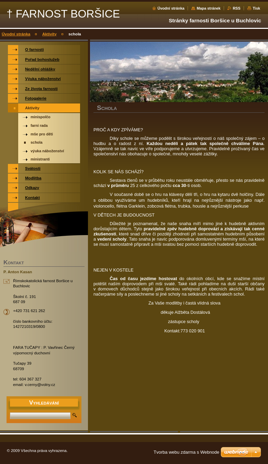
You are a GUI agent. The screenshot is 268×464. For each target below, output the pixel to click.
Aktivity (49, 34)
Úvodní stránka (171, 8)
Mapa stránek (209, 8)
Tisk (256, 8)
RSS (236, 8)
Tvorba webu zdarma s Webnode (186, 452)
